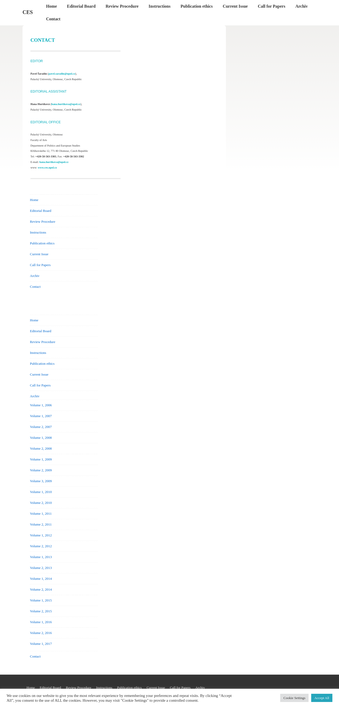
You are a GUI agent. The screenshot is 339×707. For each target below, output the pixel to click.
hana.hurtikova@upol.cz (66, 104)
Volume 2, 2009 (41, 470)
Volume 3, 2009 (41, 481)
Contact (53, 19)
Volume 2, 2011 (41, 524)
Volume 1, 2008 (41, 438)
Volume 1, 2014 (41, 579)
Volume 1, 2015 (41, 600)
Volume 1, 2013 (41, 557)
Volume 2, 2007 (41, 427)
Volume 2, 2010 (41, 503)
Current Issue (235, 6)
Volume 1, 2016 (41, 622)
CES (28, 12)
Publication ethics (197, 6)
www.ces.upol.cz (47, 167)
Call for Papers (271, 6)
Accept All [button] (321, 698)
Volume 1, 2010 (41, 492)
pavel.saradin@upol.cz (61, 73)
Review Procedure (122, 6)
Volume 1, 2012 (41, 535)
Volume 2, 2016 (41, 633)
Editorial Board (81, 6)
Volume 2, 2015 (41, 611)
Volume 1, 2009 (41, 459)
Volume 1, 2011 (41, 514)
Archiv (301, 6)
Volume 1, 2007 (41, 416)
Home (51, 6)
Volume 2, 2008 (41, 448)
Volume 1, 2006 (41, 405)
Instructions (160, 6)
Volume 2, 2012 (41, 546)
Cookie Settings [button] (294, 698)
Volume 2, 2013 (41, 568)
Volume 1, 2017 (41, 644)
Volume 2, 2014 (41, 589)
